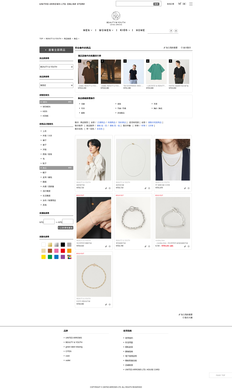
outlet (68, 360)
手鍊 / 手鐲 (121, 108)
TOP (41, 39)
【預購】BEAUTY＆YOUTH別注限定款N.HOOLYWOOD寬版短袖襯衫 (88, 86)
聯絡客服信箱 (131, 360)
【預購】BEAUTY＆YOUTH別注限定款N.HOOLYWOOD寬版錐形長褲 (111, 86)
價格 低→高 (102, 125)
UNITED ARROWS (74, 338)
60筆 (143, 125)
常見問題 (129, 342)
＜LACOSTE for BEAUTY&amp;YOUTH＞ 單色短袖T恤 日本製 (156, 86)
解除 (70, 102)
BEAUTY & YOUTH (53, 39)
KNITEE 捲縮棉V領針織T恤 (178, 86)
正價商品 (101, 122)
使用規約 (129, 338)
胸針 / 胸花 (158, 108)
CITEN (68, 351)
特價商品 (112, 122)
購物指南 (129, 351)
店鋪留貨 (129, 365)
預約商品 (122, 122)
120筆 (150, 125)
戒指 (119, 104)
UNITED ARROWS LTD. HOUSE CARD (142, 369)
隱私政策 (129, 347)
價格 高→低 (115, 125)
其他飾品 (121, 113)
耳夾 (83, 108)
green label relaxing (74, 347)
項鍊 (83, 104)
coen (68, 356)
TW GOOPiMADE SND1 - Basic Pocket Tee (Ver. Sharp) (133, 86)
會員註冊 (170, 4)
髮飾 (83, 113)
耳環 (155, 104)
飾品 (75, 39)
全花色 (100, 129)
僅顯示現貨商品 (155, 122)
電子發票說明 (131, 356)
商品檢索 (67, 39)
